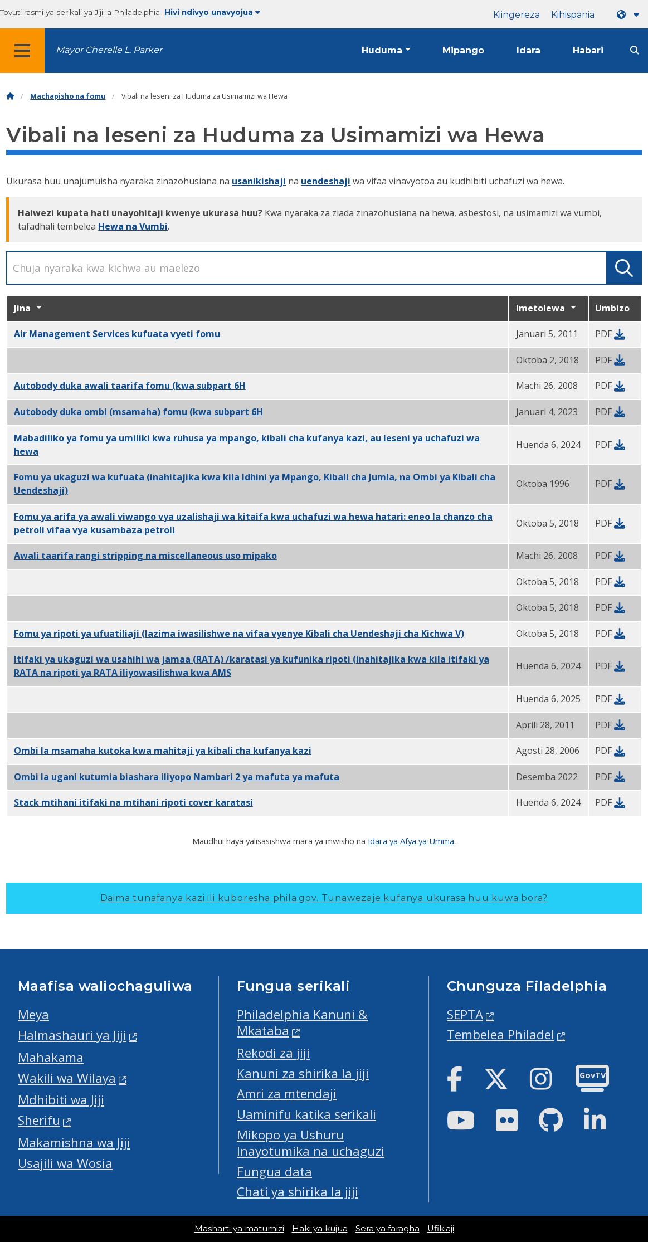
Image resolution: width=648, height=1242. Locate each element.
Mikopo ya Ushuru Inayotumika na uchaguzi (310, 1143)
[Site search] (634, 50)
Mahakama (51, 1057)
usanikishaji (259, 181)
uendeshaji (325, 181)
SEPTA (465, 1014)
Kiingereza (516, 14)
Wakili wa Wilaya (67, 1078)
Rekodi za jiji (273, 1052)
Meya (33, 1014)
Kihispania (573, 14)
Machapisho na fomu (67, 96)
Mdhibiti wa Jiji (61, 1099)
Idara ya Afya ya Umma (411, 840)
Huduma (382, 50)
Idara (528, 50)
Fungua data (274, 1171)
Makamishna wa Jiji (74, 1142)
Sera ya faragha (387, 1229)
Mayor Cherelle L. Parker (109, 50)
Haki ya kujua (320, 1229)
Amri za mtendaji (287, 1093)
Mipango (463, 50)
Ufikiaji (440, 1229)
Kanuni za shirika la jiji (303, 1073)
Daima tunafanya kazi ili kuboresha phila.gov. (324, 898)
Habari (588, 50)
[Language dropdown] (630, 15)
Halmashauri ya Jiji (72, 1035)
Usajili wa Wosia (65, 1163)
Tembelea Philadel (500, 1034)
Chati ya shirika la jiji (297, 1191)
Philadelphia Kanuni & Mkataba (302, 1022)
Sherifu (39, 1120)
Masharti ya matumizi (239, 1229)
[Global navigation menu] (22, 50)
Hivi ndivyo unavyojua (212, 12)
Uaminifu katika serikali (306, 1114)
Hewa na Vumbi (133, 226)
